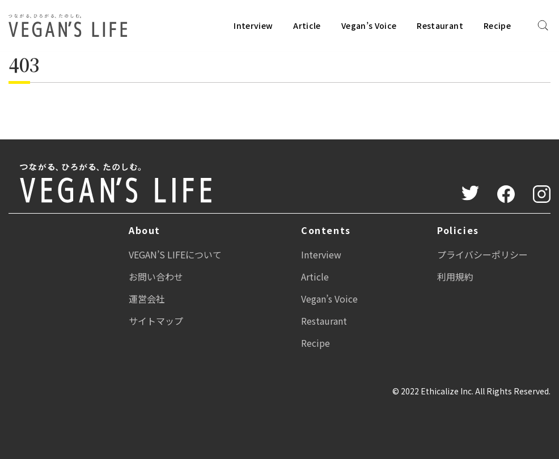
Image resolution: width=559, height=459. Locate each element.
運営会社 (147, 298)
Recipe (497, 25)
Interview (253, 25)
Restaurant (440, 25)
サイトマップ (156, 321)
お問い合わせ (156, 276)
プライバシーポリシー (482, 254)
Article (306, 25)
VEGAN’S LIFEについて (175, 254)
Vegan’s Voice (369, 25)
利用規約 (455, 276)
